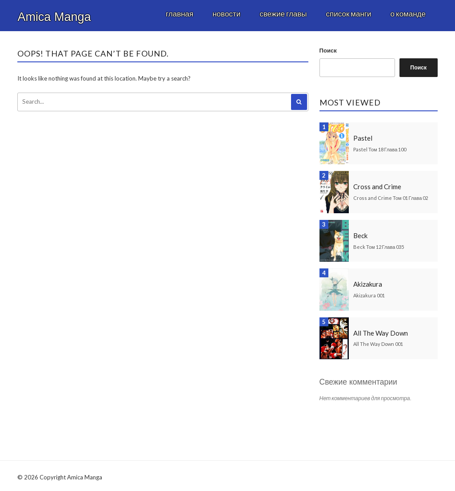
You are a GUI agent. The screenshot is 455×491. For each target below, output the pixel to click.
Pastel (362, 138)
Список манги (348, 13)
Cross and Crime (377, 187)
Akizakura (367, 284)
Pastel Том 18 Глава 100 (379, 149)
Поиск (328, 50)
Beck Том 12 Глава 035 (378, 247)
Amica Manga (54, 17)
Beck (360, 235)
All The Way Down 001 (378, 344)
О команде (408, 13)
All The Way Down (380, 333)
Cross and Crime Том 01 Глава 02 (390, 198)
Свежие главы (283, 13)
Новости (226, 13)
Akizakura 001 (369, 295)
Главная (179, 13)
